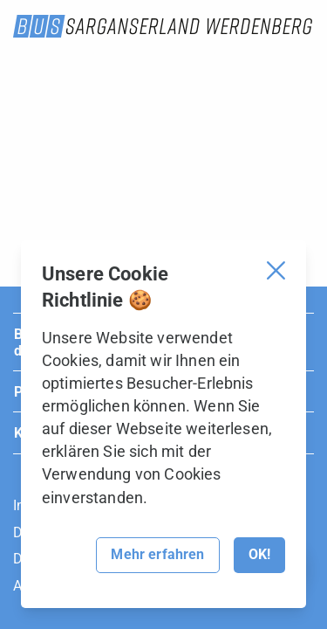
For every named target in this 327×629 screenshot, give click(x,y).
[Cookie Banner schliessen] (276, 270)
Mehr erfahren (157, 554)
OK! (259, 554)
